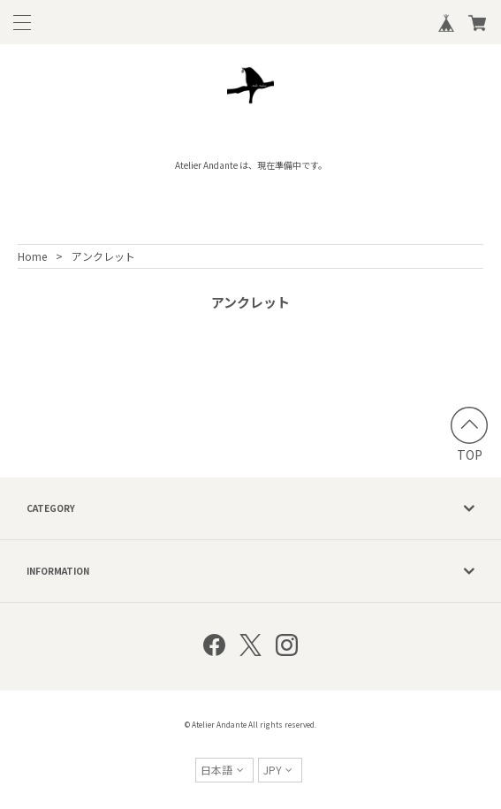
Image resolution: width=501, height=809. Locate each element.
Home (32, 255)
